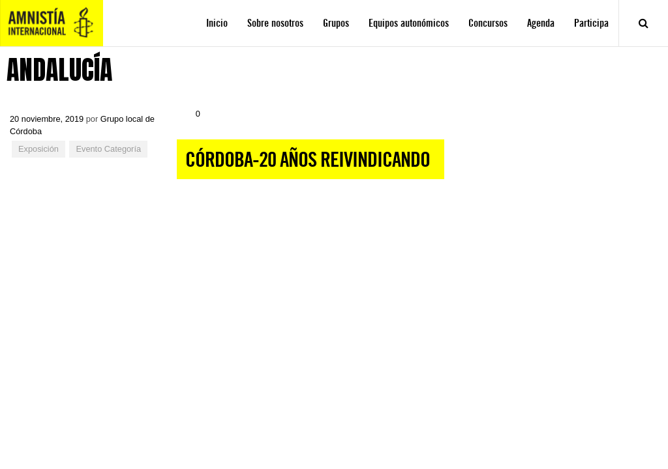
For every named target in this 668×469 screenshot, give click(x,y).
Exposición (38, 149)
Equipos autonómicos (409, 23)
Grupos (336, 23)
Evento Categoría (108, 149)
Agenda (540, 23)
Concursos (488, 23)
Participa (591, 23)
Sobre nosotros (275, 23)
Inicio (217, 23)
